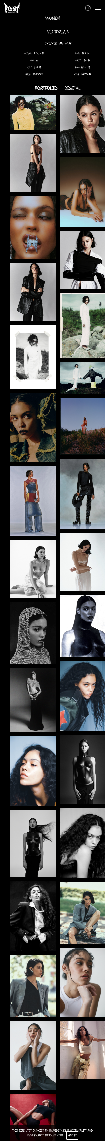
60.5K (68, 44)
